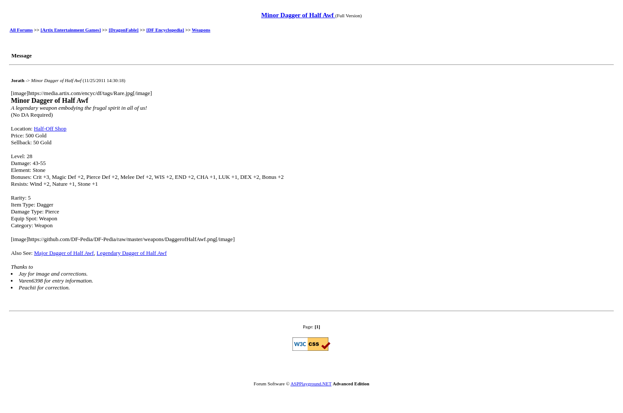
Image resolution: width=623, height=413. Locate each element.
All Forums (21, 29)
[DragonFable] (123, 29)
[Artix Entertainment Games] (71, 29)
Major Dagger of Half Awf (64, 253)
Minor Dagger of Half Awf (298, 15)
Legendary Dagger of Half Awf (131, 253)
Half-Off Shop (50, 128)
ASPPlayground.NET (310, 383)
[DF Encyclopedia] (165, 29)
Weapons (201, 29)
